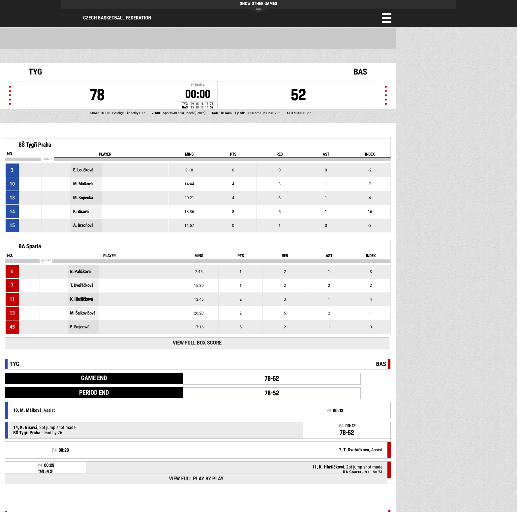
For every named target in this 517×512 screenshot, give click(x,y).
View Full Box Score (197, 343)
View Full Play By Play (196, 478)
